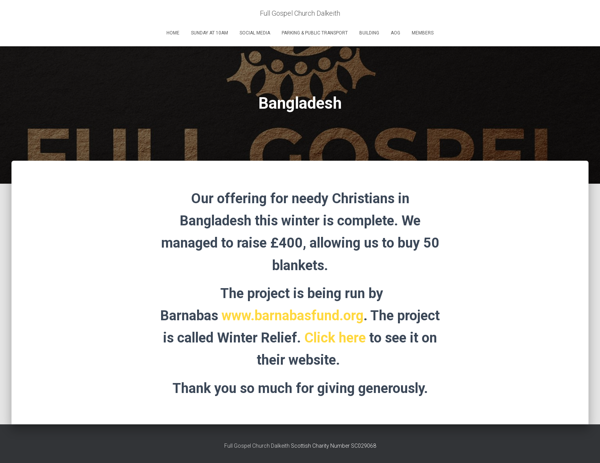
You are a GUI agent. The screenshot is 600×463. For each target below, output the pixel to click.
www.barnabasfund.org (293, 316)
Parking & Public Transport (315, 33)
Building (369, 33)
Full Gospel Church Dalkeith (257, 446)
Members (423, 33)
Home (172, 33)
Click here (335, 338)
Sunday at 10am (209, 33)
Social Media (255, 33)
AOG (395, 33)
